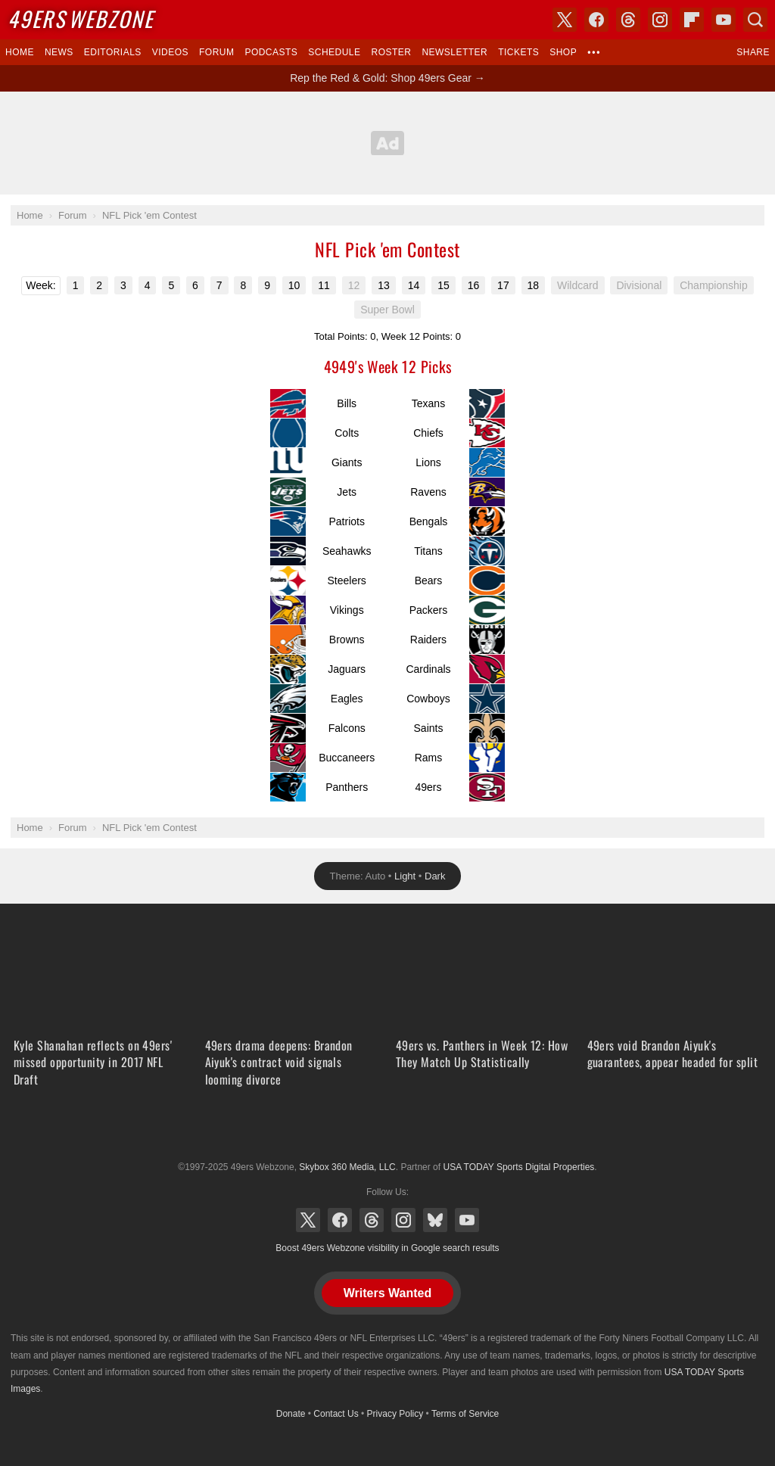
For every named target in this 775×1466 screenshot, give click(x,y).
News (59, 52)
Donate (291, 1413)
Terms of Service (465, 1413)
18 (534, 285)
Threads (371, 1220)
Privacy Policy (395, 1413)
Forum (216, 52)
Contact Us (335, 1413)
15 (443, 285)
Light (405, 876)
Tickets (518, 52)
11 (324, 285)
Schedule (334, 52)
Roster (391, 52)
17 (503, 285)
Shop (563, 52)
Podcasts (270, 52)
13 (384, 285)
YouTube (467, 1220)
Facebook (340, 1220)
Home (19, 52)
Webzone (81, 18)
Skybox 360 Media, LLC (347, 1167)
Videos (170, 52)
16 (474, 285)
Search (755, 20)
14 (414, 285)
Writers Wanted (387, 1293)
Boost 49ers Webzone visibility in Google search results (387, 1248)
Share (753, 52)
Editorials (113, 52)
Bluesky (435, 1220)
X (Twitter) (308, 1220)
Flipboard (692, 20)
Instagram (403, 1220)
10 (294, 285)
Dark (435, 876)
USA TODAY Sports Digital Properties (387, 1130)
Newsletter (454, 52)
